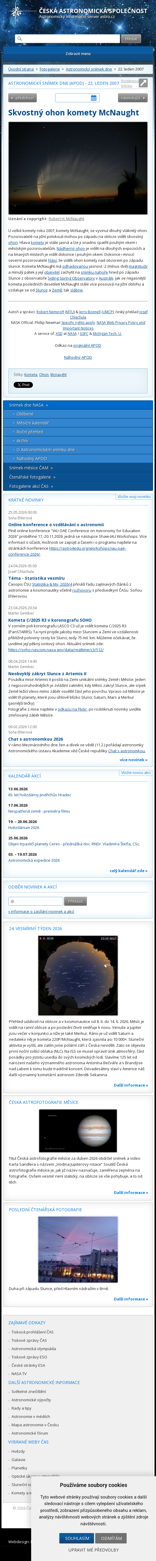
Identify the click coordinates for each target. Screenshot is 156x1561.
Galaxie (19, 1459)
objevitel (52, 272)
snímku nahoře (94, 272)
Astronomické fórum (30, 1433)
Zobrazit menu (78, 53)
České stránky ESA (28, 1365)
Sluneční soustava (28, 1484)
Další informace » (131, 1085)
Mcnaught (58, 374)
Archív (22, 440)
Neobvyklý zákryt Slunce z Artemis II (47, 673)
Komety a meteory (28, 1493)
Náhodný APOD (78, 357)
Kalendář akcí (24, 776)
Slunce (42, 290)
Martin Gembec (21, 613)
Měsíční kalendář (33, 423)
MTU (70, 311)
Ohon (44, 374)
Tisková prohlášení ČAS (33, 1332)
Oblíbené (25, 414)
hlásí (52, 260)
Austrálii (106, 278)
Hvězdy (18, 1451)
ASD (59, 333)
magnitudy (138, 266)
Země (57, 290)
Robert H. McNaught (66, 218)
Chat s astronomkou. (127, 750)
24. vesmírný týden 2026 (35, 928)
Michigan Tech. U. (107, 333)
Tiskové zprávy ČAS (29, 1340)
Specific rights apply (78, 322)
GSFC (84, 333)
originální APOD (87, 345)
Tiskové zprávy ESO (29, 1357)
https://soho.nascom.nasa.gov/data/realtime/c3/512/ (56, 649)
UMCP (108, 311)
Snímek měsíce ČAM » (31, 468)
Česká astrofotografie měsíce (43, 1102)
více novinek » (134, 759)
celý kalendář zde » (129, 870)
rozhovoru (81, 590)
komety (37, 242)
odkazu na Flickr (72, 709)
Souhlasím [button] (77, 1538)
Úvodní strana (21, 69)
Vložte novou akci (136, 772)
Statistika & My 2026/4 (52, 584)
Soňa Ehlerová (20, 518)
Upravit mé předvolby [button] (94, 1550)
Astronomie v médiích (31, 1416)
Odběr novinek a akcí (32, 887)
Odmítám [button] (111, 1538)
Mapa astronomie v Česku (35, 1424)
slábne (76, 290)
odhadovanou (75, 266)
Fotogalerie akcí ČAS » (31, 486)
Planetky (19, 1468)
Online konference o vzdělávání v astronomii (56, 524)
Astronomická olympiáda (34, 1348)
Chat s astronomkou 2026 (35, 739)
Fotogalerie (50, 69)
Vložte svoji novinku (134, 496)
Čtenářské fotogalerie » (32, 477)
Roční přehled (30, 432)
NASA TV (19, 1373)
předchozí (25, 98)
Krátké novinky (26, 500)
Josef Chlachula (21, 571)
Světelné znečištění (29, 1391)
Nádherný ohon (71, 248)
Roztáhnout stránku (130, 83)
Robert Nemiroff (50, 311)
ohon (13, 242)
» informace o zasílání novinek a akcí (41, 911)
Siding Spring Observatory (71, 278)
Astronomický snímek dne (89, 69)
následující (130, 98)
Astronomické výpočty (31, 1399)
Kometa (30, 374)
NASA (72, 333)
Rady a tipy (21, 1408)
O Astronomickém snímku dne (46, 449)
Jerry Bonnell (90, 311)
